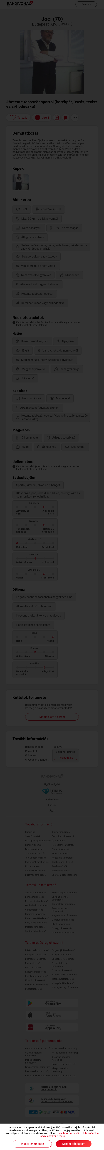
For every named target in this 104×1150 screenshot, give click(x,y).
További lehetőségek (32, 1144)
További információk (67, 1133)
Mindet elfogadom (73, 1144)
